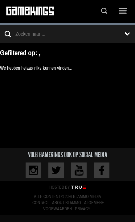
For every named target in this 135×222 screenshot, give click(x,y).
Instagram (33, 170)
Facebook (101, 170)
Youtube (79, 170)
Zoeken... (104, 11)
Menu (122, 11)
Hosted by (59, 187)
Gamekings (30, 11)
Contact (40, 203)
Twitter (56, 170)
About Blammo (66, 203)
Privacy (82, 209)
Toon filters (127, 34)
